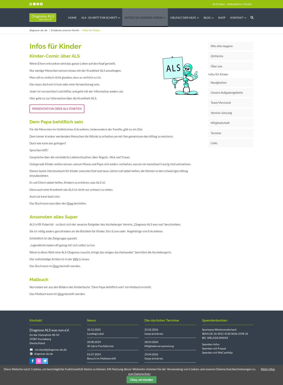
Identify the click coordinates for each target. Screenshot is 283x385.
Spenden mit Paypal (214, 348)
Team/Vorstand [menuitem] (221, 102)
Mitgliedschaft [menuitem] (220, 123)
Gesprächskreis (153, 333)
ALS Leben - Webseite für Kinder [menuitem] (232, 4)
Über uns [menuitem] (216, 66)
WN (75, 259)
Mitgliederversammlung (159, 346)
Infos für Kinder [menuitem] (218, 74)
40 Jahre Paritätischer (100, 346)
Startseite (42, 17)
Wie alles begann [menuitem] (222, 46)
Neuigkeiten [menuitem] (219, 82)
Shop (70, 203)
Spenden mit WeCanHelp (217, 352)
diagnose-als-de (38, 30)
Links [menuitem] (214, 143)
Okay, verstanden (141, 379)
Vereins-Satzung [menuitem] (221, 113)
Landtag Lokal (95, 333)
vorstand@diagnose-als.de (51, 349)
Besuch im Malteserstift (101, 358)
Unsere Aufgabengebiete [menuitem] (227, 92)
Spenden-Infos (211, 344)
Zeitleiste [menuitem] (217, 56)
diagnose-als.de (43, 353)
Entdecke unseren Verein (65, 30)
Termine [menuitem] (216, 133)
